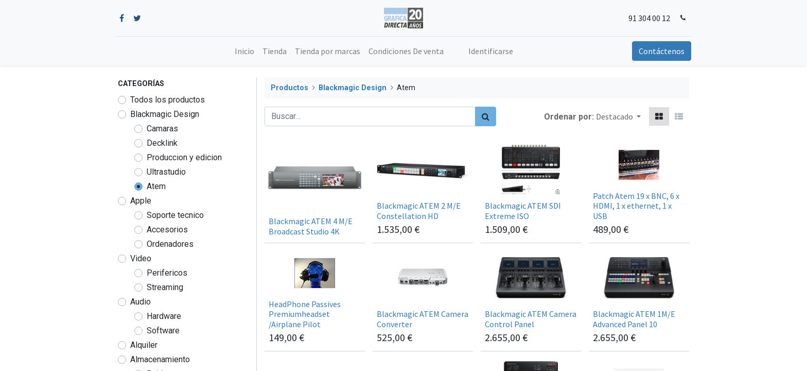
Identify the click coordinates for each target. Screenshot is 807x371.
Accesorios (167, 229)
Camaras (162, 128)
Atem (156, 186)
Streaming (165, 287)
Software (163, 330)
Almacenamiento (160, 359)
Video (140, 258)
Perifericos (167, 273)
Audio (140, 302)
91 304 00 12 (647, 18)
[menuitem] (244, 51)
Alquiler (143, 345)
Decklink (162, 143)
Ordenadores (170, 244)
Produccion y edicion (184, 157)
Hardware (164, 316)
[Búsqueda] (485, 116)
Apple (140, 201)
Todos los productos (167, 100)
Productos (289, 87)
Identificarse (490, 51)
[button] (618, 116)
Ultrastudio (166, 172)
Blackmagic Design (164, 114)
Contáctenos (659, 51)
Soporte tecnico (175, 215)
